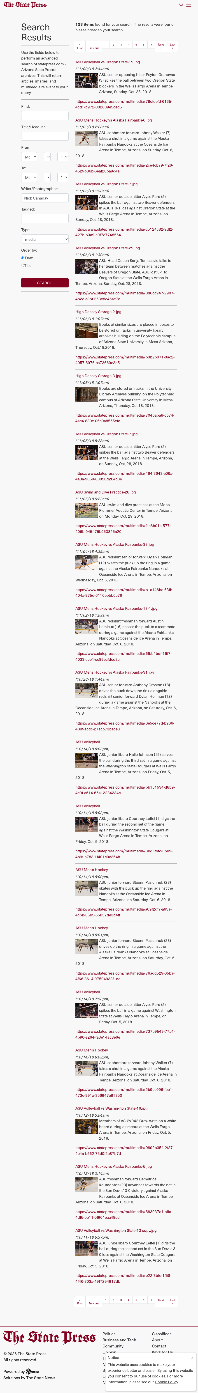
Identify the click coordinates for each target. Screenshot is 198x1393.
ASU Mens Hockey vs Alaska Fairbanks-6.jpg (113, 120)
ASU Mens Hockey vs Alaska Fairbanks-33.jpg (114, 544)
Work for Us (162, 1352)
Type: (25, 229)
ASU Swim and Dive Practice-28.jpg (105, 492)
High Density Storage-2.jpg (98, 311)
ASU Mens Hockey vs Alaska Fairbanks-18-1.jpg (116, 608)
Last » (172, 46)
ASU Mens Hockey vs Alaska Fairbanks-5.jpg (113, 1166)
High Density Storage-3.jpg (98, 375)
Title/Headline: (34, 126)
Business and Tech (119, 1340)
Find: (25, 106)
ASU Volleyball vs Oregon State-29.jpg (107, 247)
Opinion (109, 1352)
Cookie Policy (166, 1381)
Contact (159, 1346)
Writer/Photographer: (39, 188)
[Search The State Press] (181, 4)
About (157, 1340)
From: (26, 147)
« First (80, 46)
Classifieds (162, 1333)
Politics (109, 1333)
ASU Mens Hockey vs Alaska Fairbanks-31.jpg (114, 672)
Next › (161, 46)
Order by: (29, 250)
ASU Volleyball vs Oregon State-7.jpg (106, 183)
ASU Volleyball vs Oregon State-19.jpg (107, 61)
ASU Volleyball (87, 741)
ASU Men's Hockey (91, 869)
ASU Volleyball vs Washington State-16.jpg (111, 1108)
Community (112, 1346)
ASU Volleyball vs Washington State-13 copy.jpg (116, 1230)
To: (23, 167)
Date (27, 257)
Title (26, 265)
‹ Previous (94, 46)
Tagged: (28, 209)
